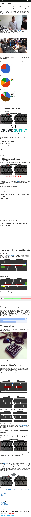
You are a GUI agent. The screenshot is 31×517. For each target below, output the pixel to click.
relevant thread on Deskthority (22, 425)
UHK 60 (2, 493)
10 (14, 489)
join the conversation (22, 60)
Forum (2, 497)
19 (26, 489)
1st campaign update (8, 3)
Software (2, 495)
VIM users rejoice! (7, 326)
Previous (3, 489)
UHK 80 (4, 493)
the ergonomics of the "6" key (12, 255)
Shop (1, 494)
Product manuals (3, 503)
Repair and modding (4, 505)
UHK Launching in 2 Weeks (10, 159)
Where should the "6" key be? (11, 365)
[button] (28, 1)
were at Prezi (5, 463)
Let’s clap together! (7, 142)
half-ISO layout (22, 291)
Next (28, 489)
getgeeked (17, 181)
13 (18, 489)
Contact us (2, 506)
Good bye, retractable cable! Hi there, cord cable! (14, 431)
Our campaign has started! (10, 108)
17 (23, 489)
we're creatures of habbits (6, 308)
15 (21, 489)
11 (15, 489)
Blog (1, 496)
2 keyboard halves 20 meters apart (13, 224)
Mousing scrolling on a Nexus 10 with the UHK (14, 195)
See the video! (19, 30)
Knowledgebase (3, 502)
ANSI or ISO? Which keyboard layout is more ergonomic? (15, 251)
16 (22, 489)
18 (25, 489)
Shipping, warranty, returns (4, 504)
